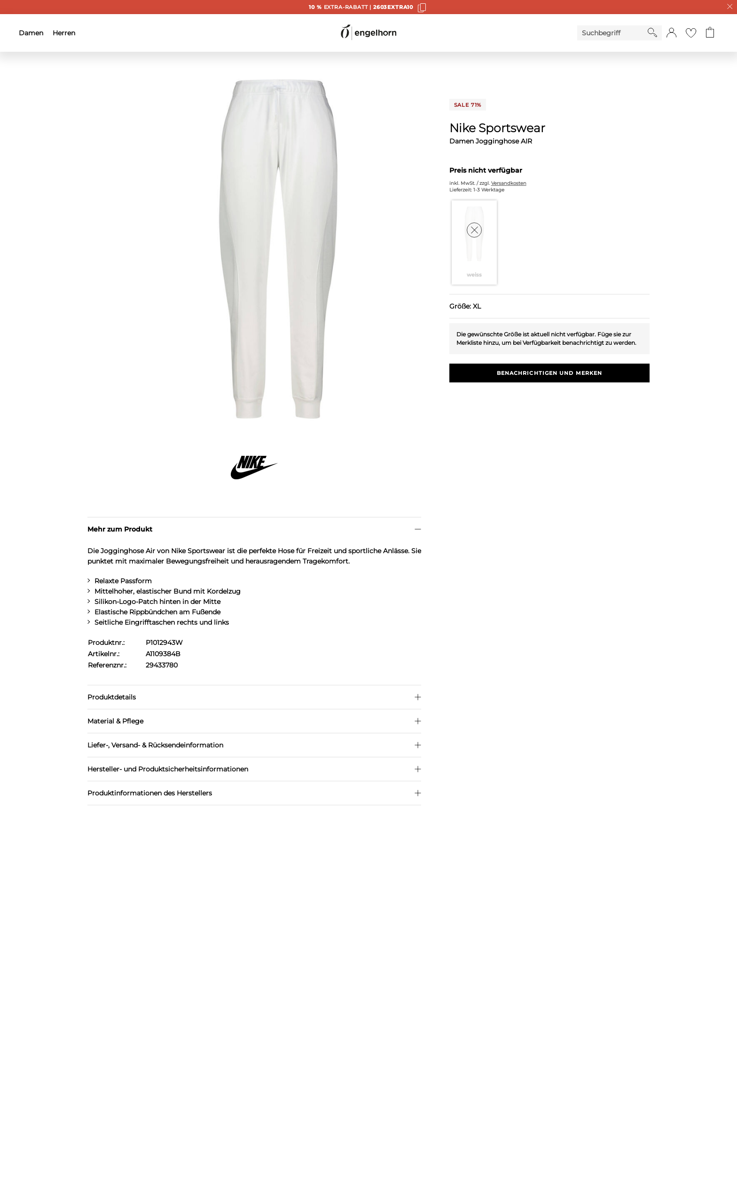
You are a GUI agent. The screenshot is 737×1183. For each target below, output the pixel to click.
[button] (671, 33)
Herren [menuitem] (64, 33)
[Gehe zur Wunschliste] (691, 33)
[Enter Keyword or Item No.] (612, 33)
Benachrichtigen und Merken (550, 373)
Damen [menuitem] (31, 33)
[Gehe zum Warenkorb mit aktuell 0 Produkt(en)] (710, 33)
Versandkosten (508, 183)
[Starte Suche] (652, 32)
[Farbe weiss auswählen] (474, 242)
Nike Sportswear (497, 128)
